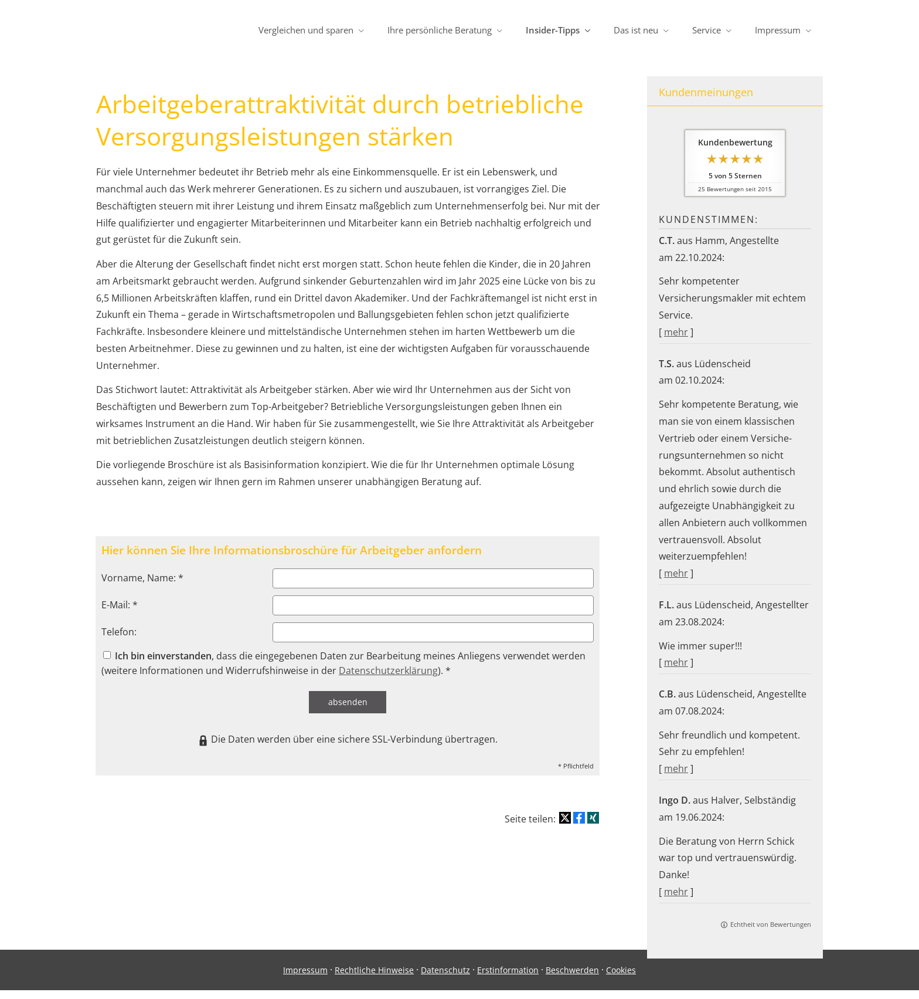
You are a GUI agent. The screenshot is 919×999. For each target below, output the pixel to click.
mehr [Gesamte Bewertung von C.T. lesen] (676, 332)
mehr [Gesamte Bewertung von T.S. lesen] (676, 573)
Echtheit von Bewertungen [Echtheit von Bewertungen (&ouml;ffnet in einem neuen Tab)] (770, 924)
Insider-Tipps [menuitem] (553, 30)
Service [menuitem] (706, 30)
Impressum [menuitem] (778, 30)
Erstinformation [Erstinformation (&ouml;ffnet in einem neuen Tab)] (508, 978)
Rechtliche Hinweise (374, 978)
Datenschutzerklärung (388, 670)
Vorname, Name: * (142, 577)
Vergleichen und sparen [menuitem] (305, 30)
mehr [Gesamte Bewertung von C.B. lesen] (676, 768)
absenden (347, 701)
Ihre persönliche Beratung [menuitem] (439, 30)
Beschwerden (572, 978)
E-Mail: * (119, 604)
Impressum (305, 978)
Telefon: (119, 631)
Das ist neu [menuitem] (636, 30)
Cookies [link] (621, 978)
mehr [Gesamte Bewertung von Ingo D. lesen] (676, 891)
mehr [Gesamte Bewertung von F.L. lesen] (676, 662)
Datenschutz (445, 978)
